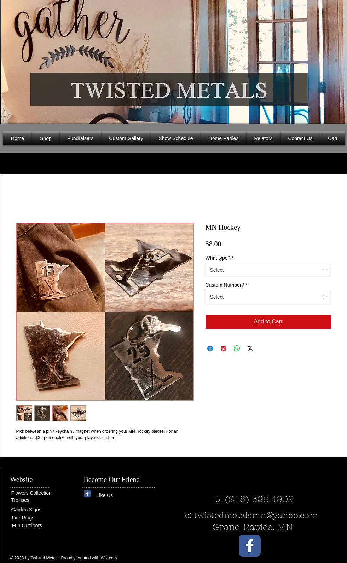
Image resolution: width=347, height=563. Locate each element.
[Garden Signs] (33, 510)
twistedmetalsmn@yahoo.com (256, 515)
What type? (220, 258)
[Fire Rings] (37, 518)
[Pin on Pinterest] (223, 348)
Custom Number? (227, 285)
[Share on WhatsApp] (237, 348)
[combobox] (268, 270)
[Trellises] (33, 500)
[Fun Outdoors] (33, 526)
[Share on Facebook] (210, 348)
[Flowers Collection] (39, 493)
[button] (336, 60)
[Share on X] (250, 348)
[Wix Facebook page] (87, 493)
